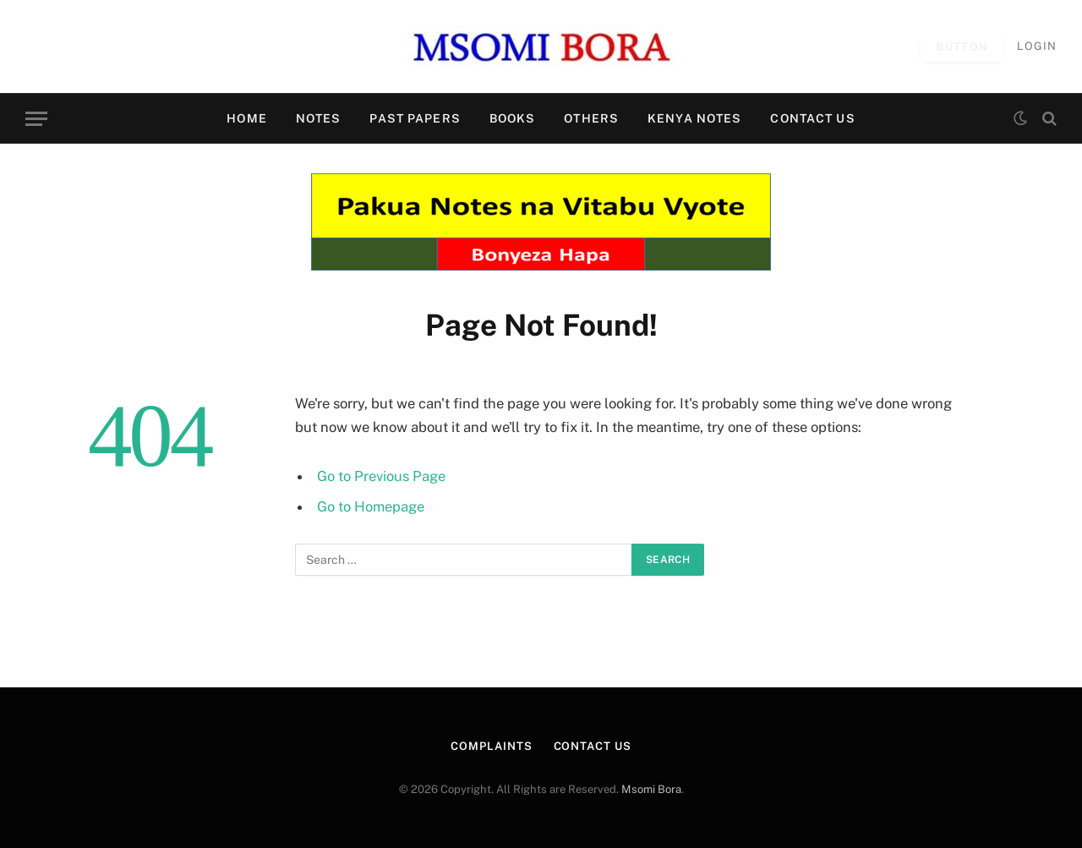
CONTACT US (812, 118)
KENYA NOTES (694, 118)
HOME (246, 118)
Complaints (491, 746)
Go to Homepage (370, 506)
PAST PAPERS (414, 118)
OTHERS (591, 118)
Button (962, 47)
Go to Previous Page (381, 476)
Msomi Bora (651, 789)
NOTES (319, 118)
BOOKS (512, 118)
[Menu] (36, 119)
